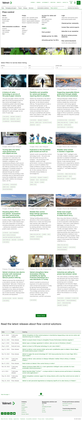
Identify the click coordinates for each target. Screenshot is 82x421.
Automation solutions (67, 403)
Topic (29, 65)
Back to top (41, 394)
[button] (5, 11)
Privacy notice (41, 418)
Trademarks (22, 418)
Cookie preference (49, 418)
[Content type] (68, 68)
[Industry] (13, 68)
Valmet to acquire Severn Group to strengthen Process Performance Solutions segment (47, 340)
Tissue (43, 408)
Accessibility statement (31, 418)
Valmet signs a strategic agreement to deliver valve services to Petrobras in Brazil (46, 343)
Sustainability (24, 407)
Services (44, 411)
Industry (3, 65)
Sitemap (10, 418)
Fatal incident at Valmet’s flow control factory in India (38, 363)
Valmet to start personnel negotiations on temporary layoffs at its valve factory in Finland (48, 380)
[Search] (78, 3)
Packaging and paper (46, 406)
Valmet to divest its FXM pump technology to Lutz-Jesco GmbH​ (40, 346)
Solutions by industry (67, 410)
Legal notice (16, 418)
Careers (23, 405)
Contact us (23, 412)
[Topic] (41, 68)
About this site (4, 418)
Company (23, 403)
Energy (43, 410)
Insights (23, 408)
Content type (59, 65)
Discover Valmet (25, 414)
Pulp (43, 404)
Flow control (65, 405)
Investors (23, 410)
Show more (41, 316)
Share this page (5, 394)
